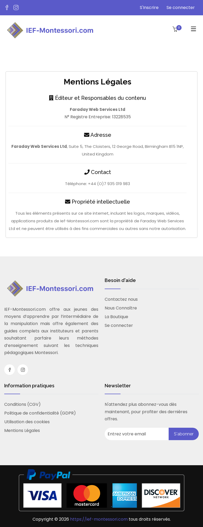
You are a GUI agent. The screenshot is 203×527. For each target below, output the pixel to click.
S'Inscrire (149, 7)
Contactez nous (121, 299)
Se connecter (181, 7)
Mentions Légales (22, 430)
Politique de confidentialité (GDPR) (40, 413)
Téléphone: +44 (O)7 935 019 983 (97, 183)
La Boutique (116, 317)
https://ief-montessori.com (99, 519)
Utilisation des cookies (27, 422)
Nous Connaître (121, 308)
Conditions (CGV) (22, 404)
